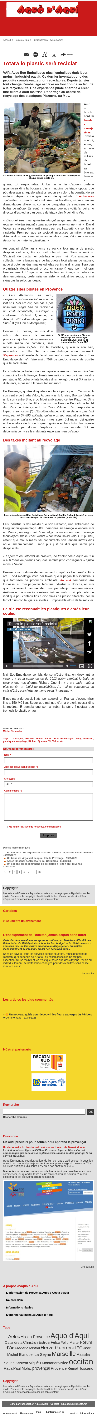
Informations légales (18, 1303)
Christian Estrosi (18, 1337)
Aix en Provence (28, 1332)
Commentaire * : (13, 790)
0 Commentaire (11, 1014)
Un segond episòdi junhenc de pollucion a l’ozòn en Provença (39, 863)
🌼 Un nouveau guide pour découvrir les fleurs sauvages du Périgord (46, 1011)
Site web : (9, 778)
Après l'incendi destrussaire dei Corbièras (28, 860)
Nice (24, 1356)
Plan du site (37, 1406)
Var (47, 741)
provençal (85, 1356)
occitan (39, 1355)
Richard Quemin (24, 741)
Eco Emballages (55, 738)
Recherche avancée (14, 1113)
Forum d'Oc (68, 1337)
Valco (41, 741)
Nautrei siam (13, 1296)
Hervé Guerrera (31, 1341)
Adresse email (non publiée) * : (21, 767)
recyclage (8, 741)
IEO (50, 1342)
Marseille (30, 1348)
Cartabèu (9, 907)
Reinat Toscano (56, 1361)
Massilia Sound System (59, 1348)
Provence (36, 1361)
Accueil (7, 40)
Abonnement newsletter (9, 1406)
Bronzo (25, 738)
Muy (67, 738)
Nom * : (8, 755)
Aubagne (15, 738)
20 (38, 868)
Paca (55, 1356)
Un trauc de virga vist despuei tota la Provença (30, 857)
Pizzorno (75, 738)
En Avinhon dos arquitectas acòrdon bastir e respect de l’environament (44, 852)
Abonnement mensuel (25, 1406)
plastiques (87, 738)
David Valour (38, 738)
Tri (35, 741)
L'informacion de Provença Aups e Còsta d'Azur (35, 1288)
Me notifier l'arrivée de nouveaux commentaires (35, 826)
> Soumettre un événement (20, 916)
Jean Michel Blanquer (71, 1342)
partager (67, 54)
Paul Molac (68, 1356)
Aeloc (9, 1332)
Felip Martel (49, 1337)
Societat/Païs (21, 40)
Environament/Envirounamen (47, 40)
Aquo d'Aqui (59, 1331)
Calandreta (85, 1332)
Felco (36, 1337)
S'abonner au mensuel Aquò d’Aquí (27, 1310)
